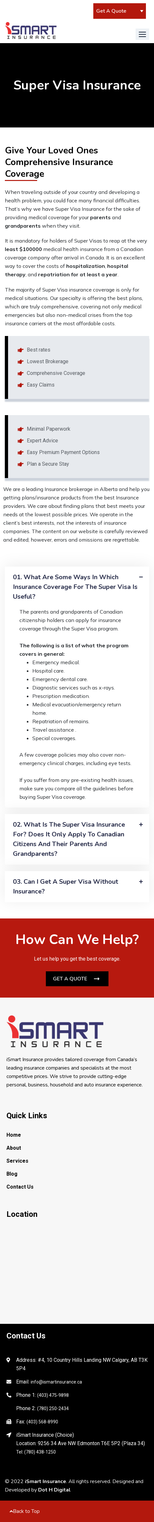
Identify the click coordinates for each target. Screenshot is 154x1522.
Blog (11, 1174)
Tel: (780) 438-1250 (36, 1452)
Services (17, 1161)
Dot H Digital (54, 1489)
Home (13, 1135)
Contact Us (20, 1187)
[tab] (77, 587)
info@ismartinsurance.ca (56, 1381)
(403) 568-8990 (42, 1421)
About (13, 1148)
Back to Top (25, 1511)
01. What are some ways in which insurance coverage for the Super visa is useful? (75, 587)
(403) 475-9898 (53, 1395)
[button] (142, 34)
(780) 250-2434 (53, 1408)
